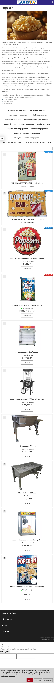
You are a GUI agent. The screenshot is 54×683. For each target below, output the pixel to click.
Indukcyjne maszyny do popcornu (27, 133)
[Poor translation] (7, 651)
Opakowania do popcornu (17, 115)
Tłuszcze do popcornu (37, 110)
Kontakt (5, 631)
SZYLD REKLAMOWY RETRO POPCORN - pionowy (27, 183)
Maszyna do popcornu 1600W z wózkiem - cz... (27, 399)
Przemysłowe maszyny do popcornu (27, 138)
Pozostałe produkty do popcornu (36, 120)
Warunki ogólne (27, 613)
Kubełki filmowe (10, 124)
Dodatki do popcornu (39, 115)
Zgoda (30, 680)
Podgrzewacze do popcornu (17, 129)
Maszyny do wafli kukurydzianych (38, 142)
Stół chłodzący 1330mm (27, 493)
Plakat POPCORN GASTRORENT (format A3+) (27, 587)
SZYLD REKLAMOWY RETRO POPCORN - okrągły (27, 258)
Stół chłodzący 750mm (27, 446)
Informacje (27, 619)
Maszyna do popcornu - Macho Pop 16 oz (27, 540)
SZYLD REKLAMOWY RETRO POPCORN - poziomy (27, 219)
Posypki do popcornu (13, 120)
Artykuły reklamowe (26, 124)
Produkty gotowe (43, 124)
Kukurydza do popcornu (17, 110)
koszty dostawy (49, 638)
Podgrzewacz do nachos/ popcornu (27, 352)
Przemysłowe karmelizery (12, 142)
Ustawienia (48, 680)
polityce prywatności (8, 676)
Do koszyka (27, 269)
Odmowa (38, 680)
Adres (27, 625)
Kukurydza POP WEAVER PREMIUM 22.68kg (27, 305)
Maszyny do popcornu (39, 129)
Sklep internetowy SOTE (47, 639)
